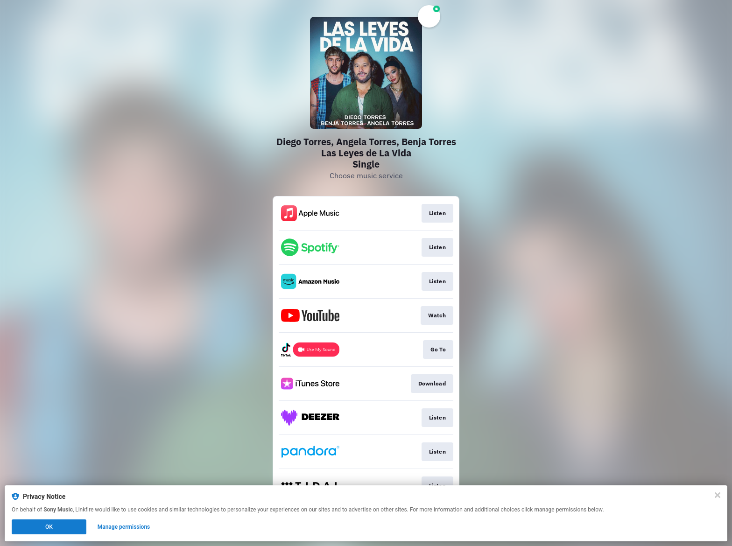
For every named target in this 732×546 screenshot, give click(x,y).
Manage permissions (124, 527)
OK (49, 527)
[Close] (717, 495)
